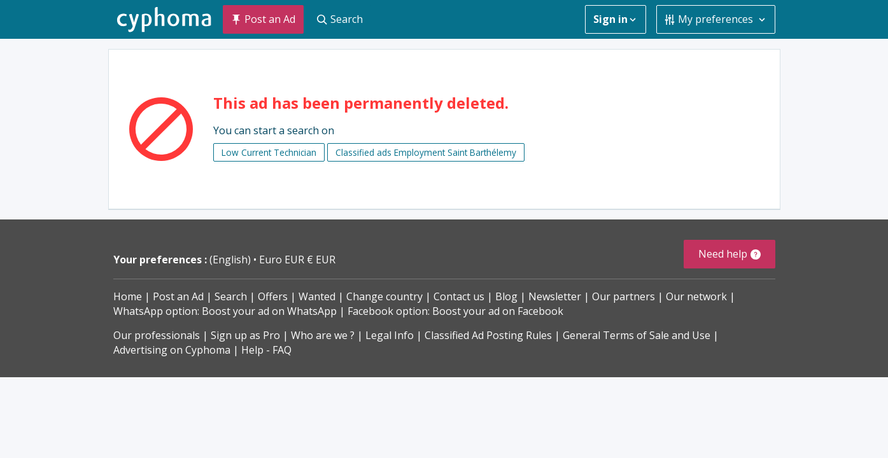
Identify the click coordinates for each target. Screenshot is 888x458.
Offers (273, 296)
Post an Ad (178, 296)
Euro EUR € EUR (297, 260)
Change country (384, 296)
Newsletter (554, 296)
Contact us (458, 296)
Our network (696, 296)
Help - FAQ (266, 350)
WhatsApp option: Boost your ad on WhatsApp (225, 311)
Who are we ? (323, 335)
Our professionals (156, 335)
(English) (231, 260)
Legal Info (389, 335)
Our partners (623, 296)
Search (231, 296)
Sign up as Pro (245, 335)
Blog (506, 296)
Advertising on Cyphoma (171, 350)
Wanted (317, 296)
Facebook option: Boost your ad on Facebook (455, 311)
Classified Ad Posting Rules (488, 335)
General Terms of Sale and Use (636, 335)
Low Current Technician (269, 152)
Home (127, 296)
